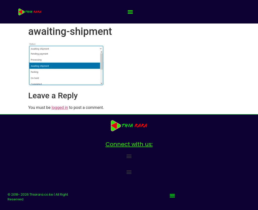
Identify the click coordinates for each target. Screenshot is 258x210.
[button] (130, 12)
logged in (60, 107)
